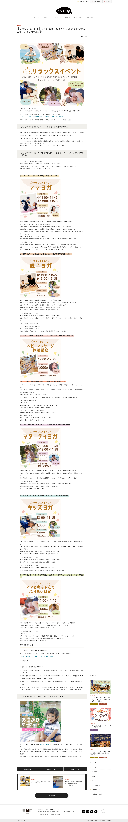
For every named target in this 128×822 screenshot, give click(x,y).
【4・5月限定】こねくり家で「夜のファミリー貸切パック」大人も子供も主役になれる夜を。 (100, 699)
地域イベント (94, 729)
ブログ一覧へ (51, 795)
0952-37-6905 (84, 2)
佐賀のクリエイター (97, 794)
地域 (93, 776)
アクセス (108, 1)
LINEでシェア (75, 769)
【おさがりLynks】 (45, 744)
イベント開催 (103, 703)
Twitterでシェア (51, 769)
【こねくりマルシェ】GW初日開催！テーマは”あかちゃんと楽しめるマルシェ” (41, 116)
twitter (91, 811)
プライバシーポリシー (23, 820)
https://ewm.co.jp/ (56, 814)
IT (93, 780)
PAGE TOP (103, 812)
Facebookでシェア (28, 769)
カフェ (94, 703)
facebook (95, 811)
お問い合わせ (97, 1)
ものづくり (95, 771)
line (83, 811)
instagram (87, 811)
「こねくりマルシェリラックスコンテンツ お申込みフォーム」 (37, 656)
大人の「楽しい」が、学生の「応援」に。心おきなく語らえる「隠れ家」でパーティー (100, 753)
